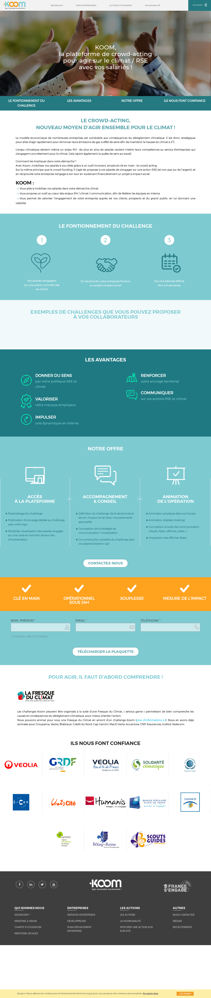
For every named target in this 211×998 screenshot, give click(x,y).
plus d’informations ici (151, 796)
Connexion (200, 5)
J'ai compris (185, 993)
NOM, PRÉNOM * (23, 697)
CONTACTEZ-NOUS (105, 639)
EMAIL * (81, 697)
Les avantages (79, 101)
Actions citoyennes (120, 5)
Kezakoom (57, 5)
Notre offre (132, 101)
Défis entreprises (86, 5)
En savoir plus (150, 993)
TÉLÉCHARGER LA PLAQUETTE (105, 728)
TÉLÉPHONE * (150, 697)
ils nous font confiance (184, 101)
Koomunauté (152, 5)
